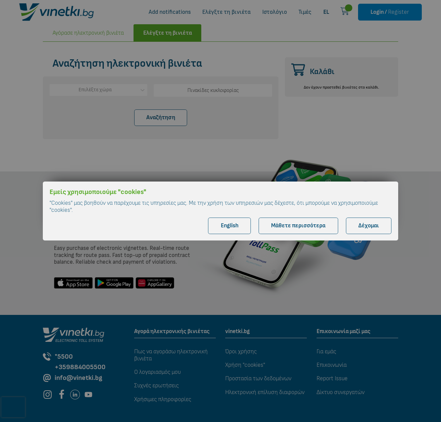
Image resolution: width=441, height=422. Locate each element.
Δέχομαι (368, 225)
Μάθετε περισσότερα (298, 225)
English (229, 225)
